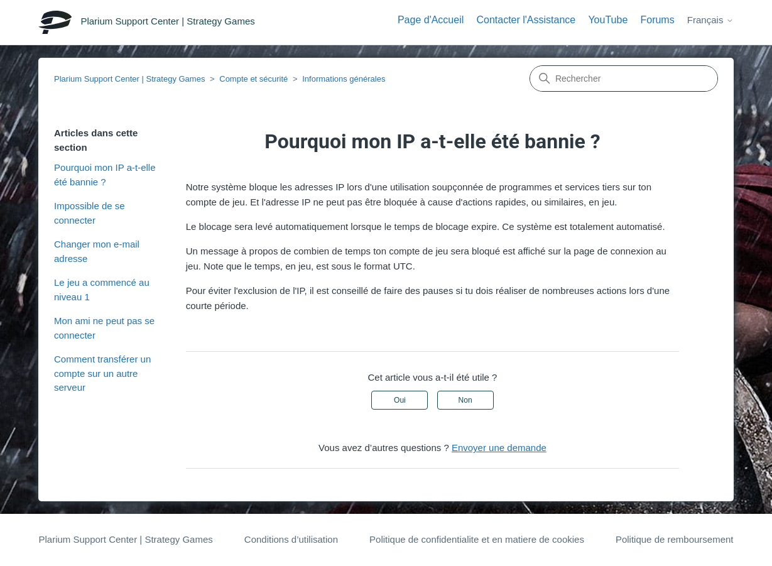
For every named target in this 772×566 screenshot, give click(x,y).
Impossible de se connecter (89, 213)
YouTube (608, 19)
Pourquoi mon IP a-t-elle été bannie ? (104, 174)
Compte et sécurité (253, 79)
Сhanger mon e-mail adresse (96, 251)
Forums (657, 19)
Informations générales (343, 79)
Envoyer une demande (499, 447)
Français (710, 19)
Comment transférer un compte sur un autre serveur (102, 373)
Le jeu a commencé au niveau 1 (102, 289)
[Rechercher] (623, 78)
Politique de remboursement (675, 539)
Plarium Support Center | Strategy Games (129, 79)
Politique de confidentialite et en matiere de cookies (476, 539)
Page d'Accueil (431, 19)
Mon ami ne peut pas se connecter (104, 327)
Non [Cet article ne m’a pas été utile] (465, 400)
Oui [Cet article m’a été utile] (400, 400)
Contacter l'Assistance (525, 19)
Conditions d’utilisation (291, 539)
